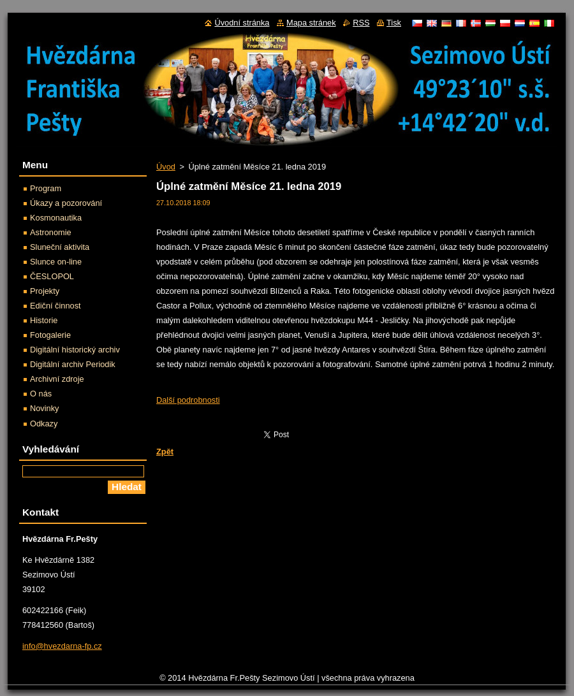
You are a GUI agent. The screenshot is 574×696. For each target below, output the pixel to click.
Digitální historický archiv (75, 349)
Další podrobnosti (188, 400)
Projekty (44, 291)
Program (45, 188)
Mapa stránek (311, 22)
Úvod (165, 166)
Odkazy (43, 423)
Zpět (164, 451)
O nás (41, 393)
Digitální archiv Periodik (72, 364)
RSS (361, 22)
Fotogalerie (50, 335)
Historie (43, 320)
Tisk (393, 22)
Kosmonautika (56, 217)
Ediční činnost (55, 305)
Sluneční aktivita (59, 247)
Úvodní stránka (241, 22)
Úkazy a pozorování (66, 203)
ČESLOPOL (52, 276)
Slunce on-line (56, 261)
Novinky (44, 408)
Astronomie (50, 232)
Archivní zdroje (57, 379)
